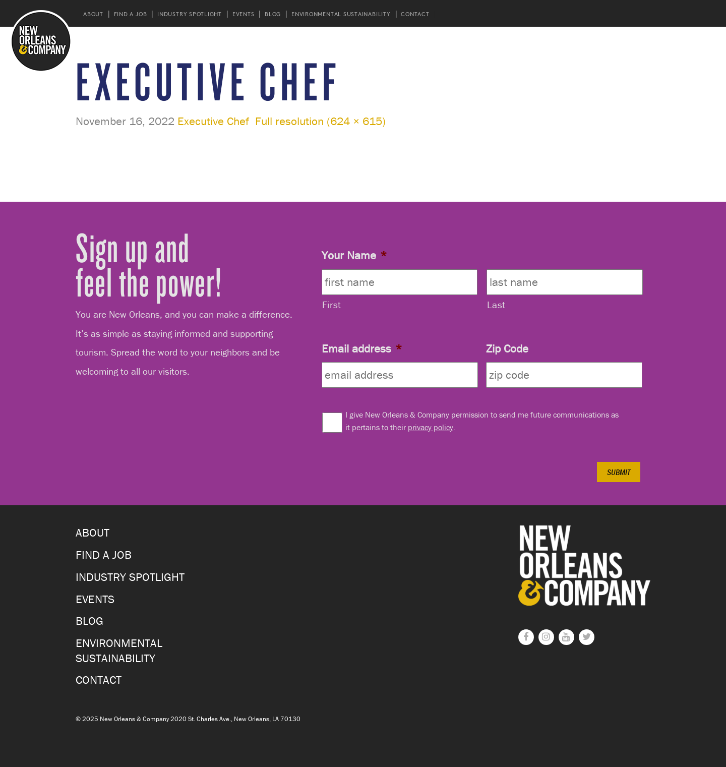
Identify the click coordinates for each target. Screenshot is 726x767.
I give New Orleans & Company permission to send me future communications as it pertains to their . (482, 420)
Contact (415, 14)
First (331, 305)
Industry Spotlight (189, 14)
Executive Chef (213, 121)
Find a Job (130, 14)
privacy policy (430, 427)
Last (496, 305)
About (93, 14)
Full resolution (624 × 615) (320, 121)
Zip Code (507, 348)
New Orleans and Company (41, 41)
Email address (362, 348)
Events (243, 14)
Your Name (354, 255)
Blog (273, 14)
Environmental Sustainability (341, 14)
